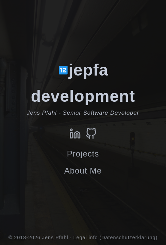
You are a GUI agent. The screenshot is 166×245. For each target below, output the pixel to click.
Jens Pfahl (55, 237)
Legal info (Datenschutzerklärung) (115, 237)
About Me (83, 170)
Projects (83, 153)
